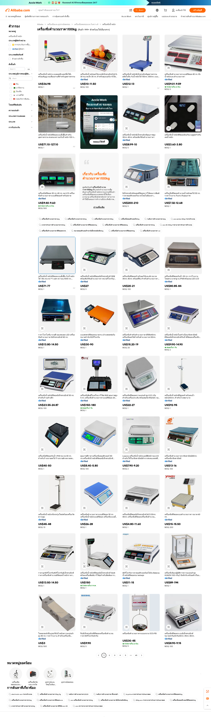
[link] (207, 691)
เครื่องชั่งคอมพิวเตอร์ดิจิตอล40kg (183, 700)
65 (136, 655)
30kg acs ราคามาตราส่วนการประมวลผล (149, 700)
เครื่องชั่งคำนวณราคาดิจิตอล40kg (169, 694)
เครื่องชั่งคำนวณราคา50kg (144, 225)
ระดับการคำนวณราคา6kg (155, 219)
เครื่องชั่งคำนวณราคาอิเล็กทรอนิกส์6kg (113, 700)
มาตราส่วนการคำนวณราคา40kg (52, 225)
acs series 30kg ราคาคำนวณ (183, 219)
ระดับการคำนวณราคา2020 (77, 694)
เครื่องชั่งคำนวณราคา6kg (49, 219)
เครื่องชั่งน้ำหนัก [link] (109, 24)
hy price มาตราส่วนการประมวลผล (136, 694)
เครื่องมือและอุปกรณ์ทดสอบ (58, 24)
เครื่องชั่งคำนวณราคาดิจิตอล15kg (121, 231)
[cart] (166, 11)
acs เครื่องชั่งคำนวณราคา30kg (80, 700)
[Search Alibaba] (82, 10)
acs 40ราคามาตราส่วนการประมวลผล (87, 706)
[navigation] (20, 340)
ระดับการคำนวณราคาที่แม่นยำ (106, 694)
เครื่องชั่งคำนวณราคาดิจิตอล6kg (115, 225)
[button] (130, 10)
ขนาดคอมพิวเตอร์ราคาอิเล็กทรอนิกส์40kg (87, 231)
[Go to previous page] (98, 655)
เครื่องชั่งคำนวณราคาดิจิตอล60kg (83, 225)
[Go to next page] (141, 655)
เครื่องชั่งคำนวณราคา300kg (20, 700)
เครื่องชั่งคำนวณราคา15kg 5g (49, 694)
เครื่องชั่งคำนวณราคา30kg (76, 219)
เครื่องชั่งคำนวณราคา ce (150, 231)
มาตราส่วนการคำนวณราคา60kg (22, 706)
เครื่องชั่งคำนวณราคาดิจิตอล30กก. (52, 231)
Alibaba (40, 24)
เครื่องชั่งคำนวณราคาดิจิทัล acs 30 (54, 706)
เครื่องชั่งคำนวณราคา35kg (102, 219)
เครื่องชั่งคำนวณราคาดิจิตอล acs (50, 700)
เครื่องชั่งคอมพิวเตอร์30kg (128, 219)
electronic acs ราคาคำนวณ (20, 694)
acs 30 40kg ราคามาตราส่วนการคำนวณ (176, 225)
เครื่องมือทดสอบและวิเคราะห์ (86, 24)
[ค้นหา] (139, 10)
